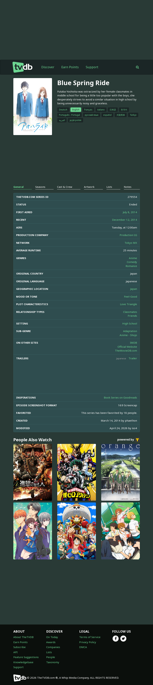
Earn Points (70, 67)
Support (92, 67)
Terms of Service (89, 637)
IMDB (133, 342)
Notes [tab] (127, 187)
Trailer (133, 358)
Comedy (132, 262)
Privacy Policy (87, 642)
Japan (133, 289)
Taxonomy (52, 662)
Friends (132, 315)
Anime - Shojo (128, 335)
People (50, 657)
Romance (131, 266)
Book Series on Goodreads (120, 397)
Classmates (130, 312)
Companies (53, 647)
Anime (133, 258)
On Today (52, 637)
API (15, 652)
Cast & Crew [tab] (64, 187)
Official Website (127, 346)
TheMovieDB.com (126, 350)
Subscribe (19, 647)
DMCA (83, 647)
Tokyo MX (131, 242)
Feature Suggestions (26, 657)
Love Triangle (128, 304)
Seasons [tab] (40, 187)
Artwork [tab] (89, 187)
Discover (47, 67)
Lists (49, 652)
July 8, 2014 (130, 212)
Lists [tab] (109, 187)
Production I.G (128, 235)
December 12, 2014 (124, 219)
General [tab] (18, 187)
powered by (128, 439)
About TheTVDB (23, 637)
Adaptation (130, 331)
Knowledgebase (23, 662)
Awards (51, 642)
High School (129, 323)
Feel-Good (130, 296)
